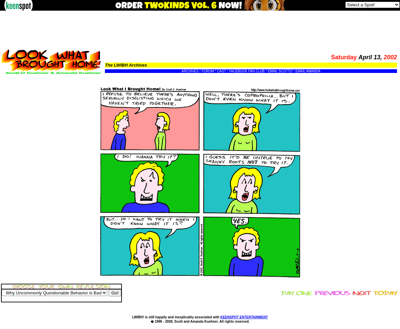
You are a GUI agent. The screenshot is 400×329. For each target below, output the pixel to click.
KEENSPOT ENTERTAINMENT (244, 317)
